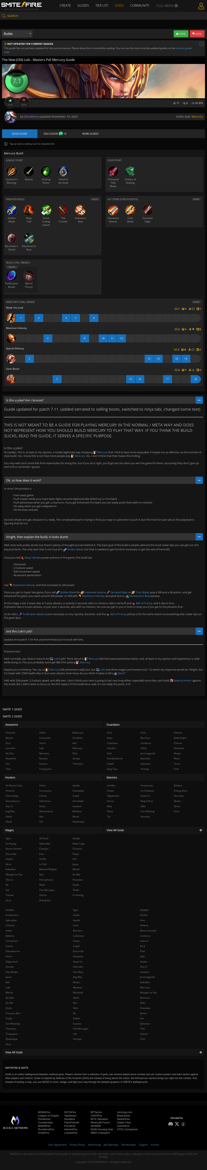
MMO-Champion (100, 1132)
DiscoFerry (31, 116)
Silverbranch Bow (137, 596)
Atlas (110, 738)
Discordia (78, 951)
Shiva (110, 811)
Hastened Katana (93, 592)
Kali (8, 982)
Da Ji (142, 946)
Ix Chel (43, 864)
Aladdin (144, 910)
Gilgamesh (12, 961)
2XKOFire (96, 1115)
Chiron (9, 946)
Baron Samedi (148, 930)
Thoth (76, 890)
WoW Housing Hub (102, 1129)
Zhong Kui (44, 900)
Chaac (76, 941)
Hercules (78, 966)
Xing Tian (112, 769)
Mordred (78, 992)
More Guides (90, 133)
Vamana (145, 816)
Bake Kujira (180, 738)
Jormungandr (147, 977)
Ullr (75, 1034)
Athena (144, 925)
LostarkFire (70, 1132)
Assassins (11, 724)
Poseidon (145, 1008)
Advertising (94, 1144)
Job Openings (111, 1144)
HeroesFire (70, 1129)
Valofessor (70, 1115)
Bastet (9, 738)
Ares (142, 920)
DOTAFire (70, 1112)
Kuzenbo (145, 758)
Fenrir (9, 956)
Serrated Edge (117, 592)
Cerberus (145, 936)
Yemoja (77, 1039)
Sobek (76, 1018)
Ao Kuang (11, 843)
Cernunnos (12, 941)
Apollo (76, 920)
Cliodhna (77, 738)
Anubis (144, 915)
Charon (144, 941)
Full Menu (167, 5)
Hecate (10, 966)
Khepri (76, 982)
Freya (76, 854)
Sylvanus (145, 1023)
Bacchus (77, 930)
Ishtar (42, 806)
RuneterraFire (46, 1129)
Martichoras (46, 811)
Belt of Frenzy (142, 603)
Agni (75, 910)
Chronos (77, 848)
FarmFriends (71, 1122)
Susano (77, 1023)
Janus (9, 977)
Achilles (10, 910)
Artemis (10, 925)
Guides (83, 5)
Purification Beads (31, 614)
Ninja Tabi (28, 557)
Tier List (101, 5)
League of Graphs (48, 1115)
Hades (143, 961)
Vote (10, 102)
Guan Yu (77, 961)
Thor (142, 1028)
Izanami (144, 972)
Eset (142, 951)
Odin (142, 1003)
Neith (76, 997)
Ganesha (78, 956)
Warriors (112, 777)
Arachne (10, 732)
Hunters (10, 777)
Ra (74, 1013)
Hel (74, 859)
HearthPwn (123, 1119)
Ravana (43, 758)
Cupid (76, 946)
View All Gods (103, 1052)
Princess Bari (13, 1013)
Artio (75, 925)
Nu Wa (9, 1003)
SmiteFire (43, 1132)
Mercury (197, 116)
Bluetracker (123, 1115)
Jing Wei (77, 977)
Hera (8, 864)
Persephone (46, 879)
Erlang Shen (180, 790)
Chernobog (12, 795)
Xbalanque (12, 1039)
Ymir (142, 1039)
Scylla (9, 1018)
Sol (142, 1018)
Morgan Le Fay (148, 992)
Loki (54, 658)
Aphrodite (11, 920)
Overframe (123, 1125)
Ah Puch (43, 838)
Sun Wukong (13, 1023)
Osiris (9, 1008)
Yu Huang (78, 895)
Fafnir (143, 748)
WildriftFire (44, 1125)
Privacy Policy (77, 1144)
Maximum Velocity (22, 585)
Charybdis (78, 790)
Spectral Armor (181, 680)
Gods (119, 5)
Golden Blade (73, 549)
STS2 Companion (127, 1129)
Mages (9, 830)
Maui (177, 758)
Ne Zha (10, 997)
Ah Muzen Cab (14, 785)
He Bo (42, 859)
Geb (142, 956)
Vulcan (144, 1034)
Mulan (177, 801)
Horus (110, 801)
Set (7, 763)
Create (65, 5)
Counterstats (45, 1122)
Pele (75, 1008)
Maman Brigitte (48, 869)
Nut (75, 1003)
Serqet (76, 758)
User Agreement (57, 1144)
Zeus (119, 673)
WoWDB (96, 1125)
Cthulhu (111, 748)
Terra (177, 763)
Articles (155, 1144)
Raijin (42, 884)
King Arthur (146, 801)
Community (139, 5)
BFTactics (96, 1112)
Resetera (69, 1119)
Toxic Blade (140, 592)
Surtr (177, 811)
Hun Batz (78, 972)
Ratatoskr (11, 758)
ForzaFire (70, 1125)
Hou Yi (143, 966)
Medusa (77, 987)
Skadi (9, 821)
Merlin (9, 992)
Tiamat (10, 895)
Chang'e (44, 848)
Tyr (109, 816)
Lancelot (10, 748)
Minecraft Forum (100, 1122)
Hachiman (45, 801)
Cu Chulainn (147, 790)
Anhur (76, 915)
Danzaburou (13, 951)
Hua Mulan (12, 972)
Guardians (113, 724)
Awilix (9, 930)
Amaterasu (12, 915)
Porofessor (44, 1119)
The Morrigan (80, 1028)
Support (143, 1144)
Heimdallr (78, 801)
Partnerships (128, 1144)
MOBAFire (44, 1112)
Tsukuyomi (12, 1034)
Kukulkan (145, 982)
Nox (41, 874)
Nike (109, 806)
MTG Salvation (99, 1119)
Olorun (9, 879)
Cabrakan (78, 936)
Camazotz (45, 738)
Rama (143, 1013)
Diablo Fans (124, 1122)
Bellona (10, 936)
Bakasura (78, 732)
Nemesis (145, 997)
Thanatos (11, 1028)
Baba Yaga (79, 843)
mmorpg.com (124, 1112)
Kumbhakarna (115, 758)
